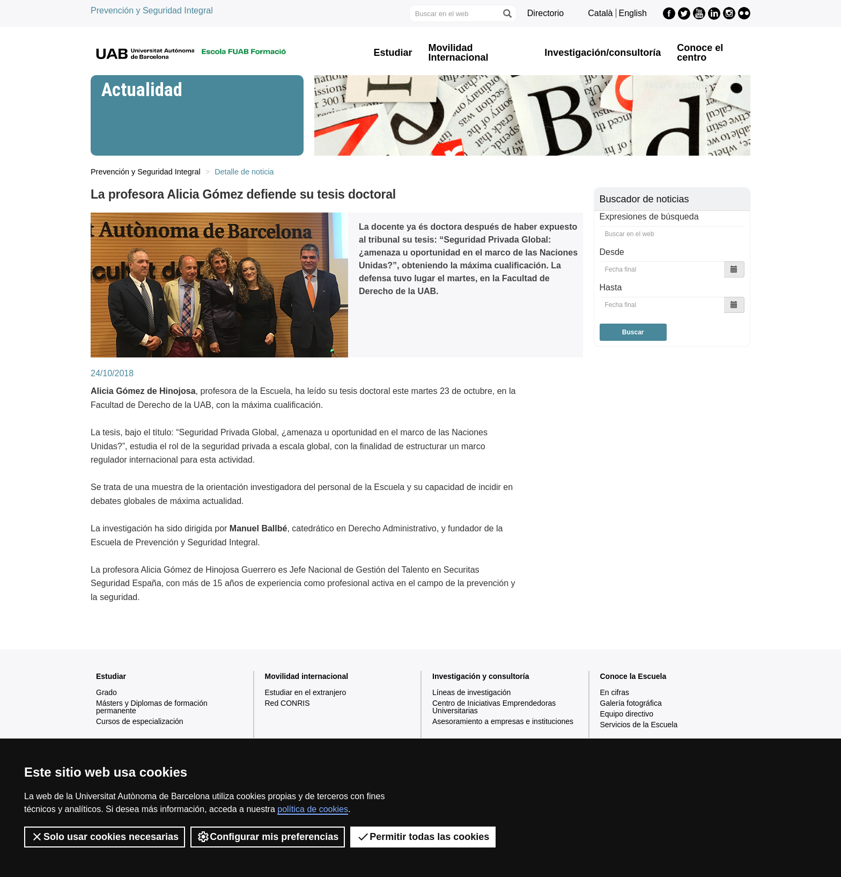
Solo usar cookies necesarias (105, 836)
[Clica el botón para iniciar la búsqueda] (507, 13)
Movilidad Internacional (459, 52)
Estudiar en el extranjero (305, 692)
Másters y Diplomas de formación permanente (152, 707)
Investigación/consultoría (602, 52)
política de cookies (312, 809)
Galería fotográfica (631, 703)
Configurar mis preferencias (267, 836)
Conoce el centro (700, 52)
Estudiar (393, 52)
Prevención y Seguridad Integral (152, 10)
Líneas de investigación (471, 692)
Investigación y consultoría (480, 676)
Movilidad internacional (307, 676)
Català (600, 13)
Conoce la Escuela (633, 676)
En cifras (614, 692)
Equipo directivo (627, 714)
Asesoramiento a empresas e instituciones (502, 721)
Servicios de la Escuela (639, 724)
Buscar (633, 332)
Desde (612, 252)
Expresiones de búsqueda (649, 216)
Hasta (611, 287)
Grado (106, 692)
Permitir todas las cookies (423, 836)
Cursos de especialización (139, 721)
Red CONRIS (287, 703)
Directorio (545, 13)
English (633, 13)
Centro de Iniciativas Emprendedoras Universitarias (494, 707)
